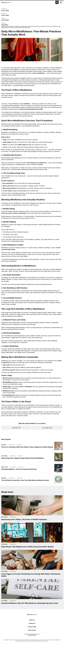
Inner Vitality (5, 20)
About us (32, 620)
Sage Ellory (4, 24)
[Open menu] (61, 2)
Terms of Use (32, 630)
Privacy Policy (32, 626)
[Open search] (57, 2)
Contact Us (32, 623)
